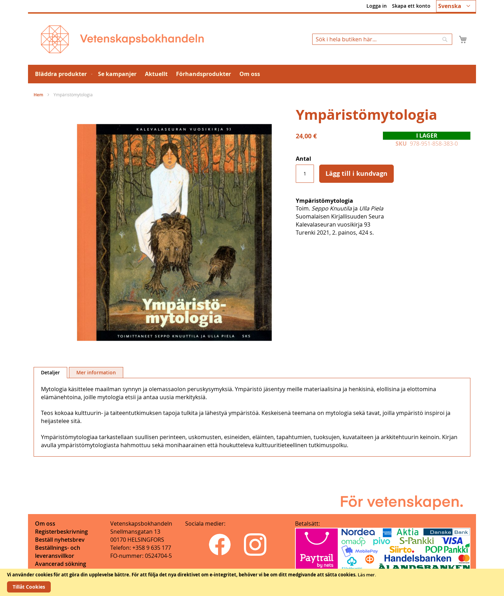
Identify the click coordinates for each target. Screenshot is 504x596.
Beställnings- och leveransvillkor (57, 552)
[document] (252, 582)
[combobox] (382, 39)
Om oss (45, 523)
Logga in (376, 5)
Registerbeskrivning (61, 531)
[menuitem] (62, 74)
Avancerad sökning (60, 564)
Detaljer (50, 372)
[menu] (252, 74)
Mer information (96, 372)
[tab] (50, 372)
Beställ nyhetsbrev (60, 539)
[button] (456, 6)
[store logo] (122, 39)
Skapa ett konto (411, 5)
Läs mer (366, 574)
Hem (38, 95)
